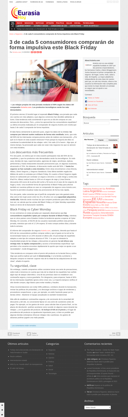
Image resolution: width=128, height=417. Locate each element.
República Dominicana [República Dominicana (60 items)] (112, 210)
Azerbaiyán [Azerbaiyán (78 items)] (111, 191)
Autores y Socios (62, 2)
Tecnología (88, 23)
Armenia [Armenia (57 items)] (104, 191)
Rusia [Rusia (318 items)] (86, 212)
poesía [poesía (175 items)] (101, 210)
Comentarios (113, 140)
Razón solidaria (92, 160)
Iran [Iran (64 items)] (99, 205)
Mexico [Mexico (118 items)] (96, 207)
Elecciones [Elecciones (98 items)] (109, 200)
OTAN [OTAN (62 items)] (85, 210)
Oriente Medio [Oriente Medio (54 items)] (114, 207)
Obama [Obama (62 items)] (102, 207)
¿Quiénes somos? (21, 2)
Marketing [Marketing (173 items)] (88, 207)
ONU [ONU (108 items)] (107, 207)
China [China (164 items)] (97, 194)
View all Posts (92, 105)
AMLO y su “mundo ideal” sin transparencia (26, 364)
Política (60, 23)
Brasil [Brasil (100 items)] (85, 194)
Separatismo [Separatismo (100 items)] (95, 213)
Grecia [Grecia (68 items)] (92, 205)
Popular (101, 140)
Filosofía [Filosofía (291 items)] (100, 202)
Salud (69, 23)
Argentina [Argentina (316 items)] (96, 191)
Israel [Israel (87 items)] (107, 205)
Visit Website (92, 108)
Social (77, 23)
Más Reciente (88, 139)
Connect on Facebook (95, 101)
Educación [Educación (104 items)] (87, 199)
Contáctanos (50, 2)
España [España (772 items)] (89, 202)
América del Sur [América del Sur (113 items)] (98, 189)
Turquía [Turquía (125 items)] (95, 215)
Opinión (50, 23)
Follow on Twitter (93, 98)
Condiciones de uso (36, 2)
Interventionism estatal (95, 169)
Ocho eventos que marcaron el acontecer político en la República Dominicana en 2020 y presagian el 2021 (103, 378)
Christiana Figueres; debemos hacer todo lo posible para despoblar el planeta (101, 361)
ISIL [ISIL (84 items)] (102, 205)
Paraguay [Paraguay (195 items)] (92, 210)
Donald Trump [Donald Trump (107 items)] (110, 197)
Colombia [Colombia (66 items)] (104, 194)
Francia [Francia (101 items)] (109, 202)
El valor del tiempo (17, 368)
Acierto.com (16, 52)
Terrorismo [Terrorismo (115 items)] (87, 215)
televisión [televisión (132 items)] (109, 213)
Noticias (40, 23)
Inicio (11, 2)
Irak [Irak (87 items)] (96, 205)
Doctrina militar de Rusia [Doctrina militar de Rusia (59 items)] (97, 196)
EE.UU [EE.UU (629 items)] (97, 199)
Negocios (29, 23)
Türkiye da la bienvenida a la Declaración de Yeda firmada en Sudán (40, 29)
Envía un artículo (75, 2)
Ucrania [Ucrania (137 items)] (103, 215)
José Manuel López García (96, 163)
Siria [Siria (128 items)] (103, 213)
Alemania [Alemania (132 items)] (87, 189)
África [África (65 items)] (102, 218)
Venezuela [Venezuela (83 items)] (96, 218)
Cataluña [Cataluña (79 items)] (91, 194)
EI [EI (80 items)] (103, 200)
